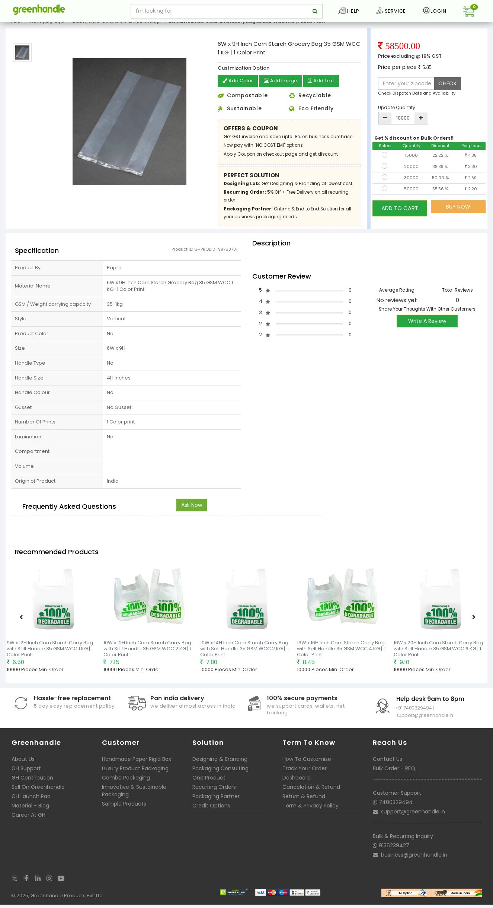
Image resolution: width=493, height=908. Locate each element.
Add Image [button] (283, 87)
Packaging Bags (47, 28)
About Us (23, 764)
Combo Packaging (126, 783)
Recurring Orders (214, 792)
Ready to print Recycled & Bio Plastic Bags (117, 28)
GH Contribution (32, 783)
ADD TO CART (399, 212)
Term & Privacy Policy (310, 811)
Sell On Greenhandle (38, 792)
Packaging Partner (216, 802)
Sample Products (124, 809)
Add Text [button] (325, 87)
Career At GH (28, 820)
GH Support (26, 774)
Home (15, 28)
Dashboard (296, 783)
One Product (208, 783)
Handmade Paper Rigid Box (136, 764)
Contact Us (387, 764)
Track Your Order (304, 774)
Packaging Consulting (220, 774)
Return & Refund (303, 802)
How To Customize (306, 764)
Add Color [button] (238, 87)
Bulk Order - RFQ (394, 774)
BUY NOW (458, 212)
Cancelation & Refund (311, 792)
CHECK (447, 89)
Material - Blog (30, 811)
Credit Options (211, 811)
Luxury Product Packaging (135, 774)
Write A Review (427, 326)
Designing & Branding (219, 764)
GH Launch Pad (31, 802)
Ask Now (191, 510)
